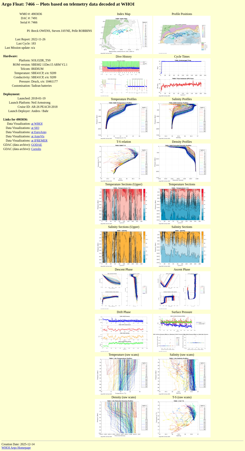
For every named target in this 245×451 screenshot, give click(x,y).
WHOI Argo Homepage (16, 447)
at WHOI (36, 123)
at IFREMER (39, 140)
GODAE (36, 144)
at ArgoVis (37, 136)
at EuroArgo (38, 132)
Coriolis (36, 149)
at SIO (35, 127)
